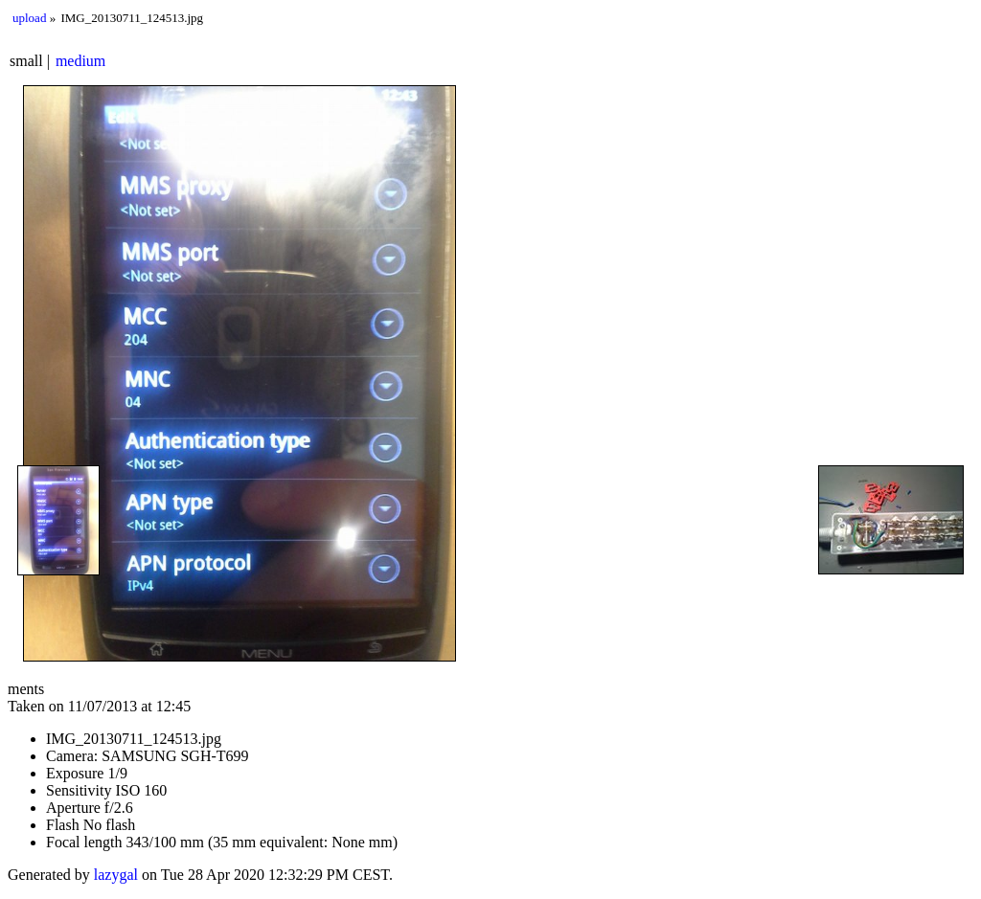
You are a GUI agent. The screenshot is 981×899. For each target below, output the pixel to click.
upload (29, 18)
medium (80, 61)
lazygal (116, 874)
